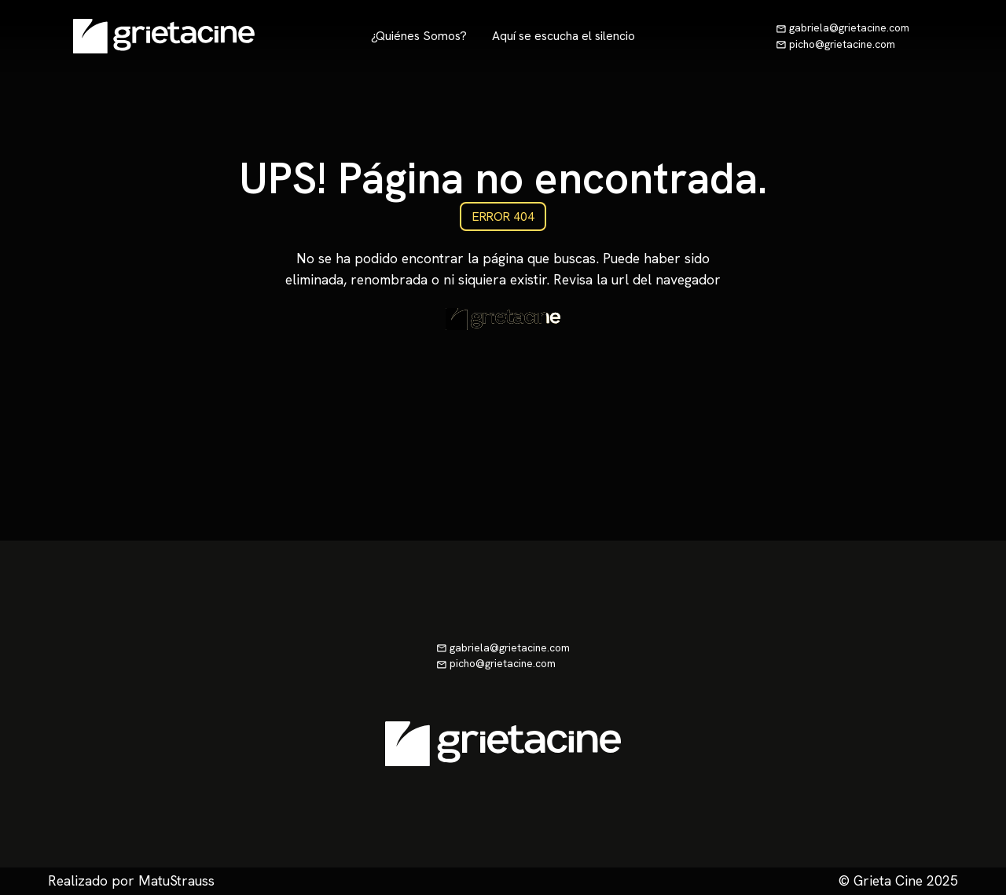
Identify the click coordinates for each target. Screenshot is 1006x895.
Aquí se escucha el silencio (563, 36)
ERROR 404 (503, 216)
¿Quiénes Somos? (419, 36)
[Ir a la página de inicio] (164, 36)
